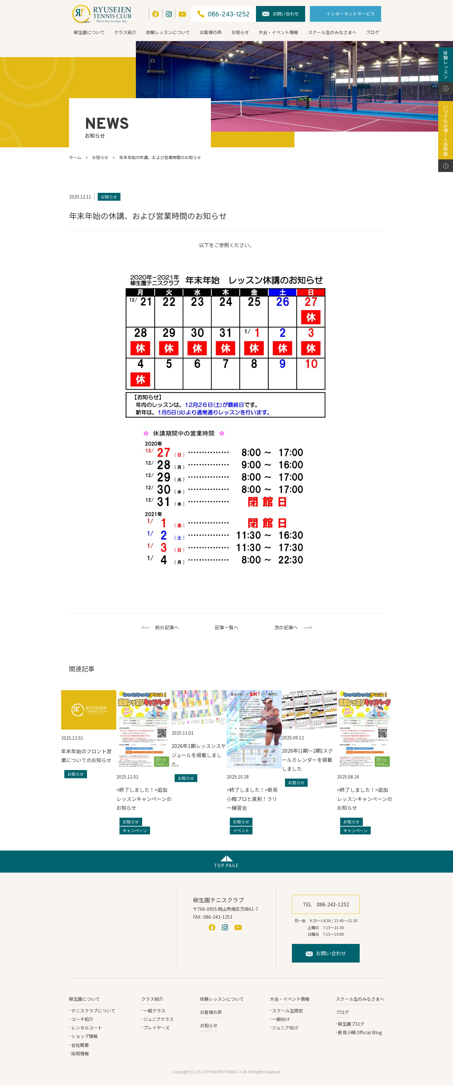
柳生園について (89, 32)
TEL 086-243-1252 (326, 904)
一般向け (281, 1019)
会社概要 (80, 1045)
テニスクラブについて (93, 1010)
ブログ (372, 32)
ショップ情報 (84, 1036)
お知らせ (240, 32)
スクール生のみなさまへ (332, 32)
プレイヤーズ (156, 1027)
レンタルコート (86, 1027)
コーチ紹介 (82, 1019)
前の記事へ (167, 627)
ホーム (75, 157)
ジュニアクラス (158, 1019)
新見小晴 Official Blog (360, 1032)
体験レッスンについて (168, 32)
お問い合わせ (280, 13)
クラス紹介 (125, 32)
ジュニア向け (285, 1027)
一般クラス (154, 1010)
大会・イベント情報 (278, 32)
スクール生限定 (287, 1010)
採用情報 (80, 1053)
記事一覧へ (226, 627)
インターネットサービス (350, 13)
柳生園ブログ (351, 1024)
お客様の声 (211, 32)
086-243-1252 (223, 14)
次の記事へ (286, 627)
